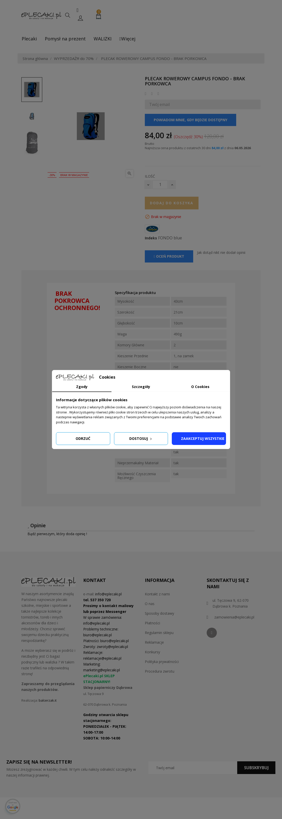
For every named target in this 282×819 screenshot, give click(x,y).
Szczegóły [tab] (141, 386)
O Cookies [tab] (200, 386)
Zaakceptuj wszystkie (202, 438)
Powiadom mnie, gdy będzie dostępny (190, 119)
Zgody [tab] (82, 386)
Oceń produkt (169, 256)
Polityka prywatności (162, 661)
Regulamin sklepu (159, 632)
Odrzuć (83, 438)
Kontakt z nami (157, 594)
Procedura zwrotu (159, 671)
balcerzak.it (48, 700)
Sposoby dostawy (159, 613)
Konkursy (152, 652)
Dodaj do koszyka (171, 202)
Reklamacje (154, 642)
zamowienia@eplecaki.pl (234, 617)
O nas (149, 603)
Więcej (127, 39)
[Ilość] (160, 184)
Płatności (152, 623)
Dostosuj (141, 438)
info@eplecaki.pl (108, 594)
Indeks (151, 238)
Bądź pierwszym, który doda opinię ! (57, 533)
